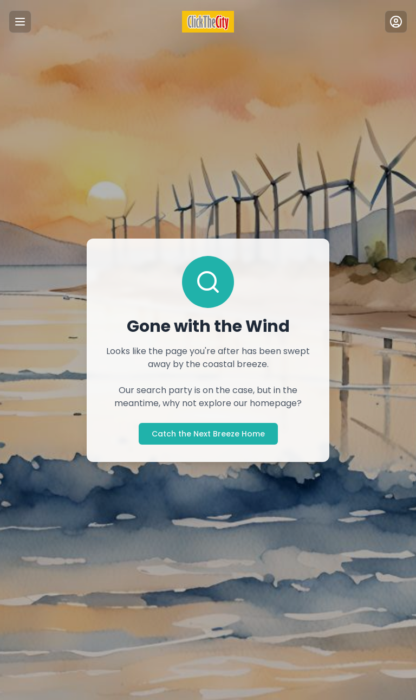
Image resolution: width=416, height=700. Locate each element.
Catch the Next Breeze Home (208, 433)
